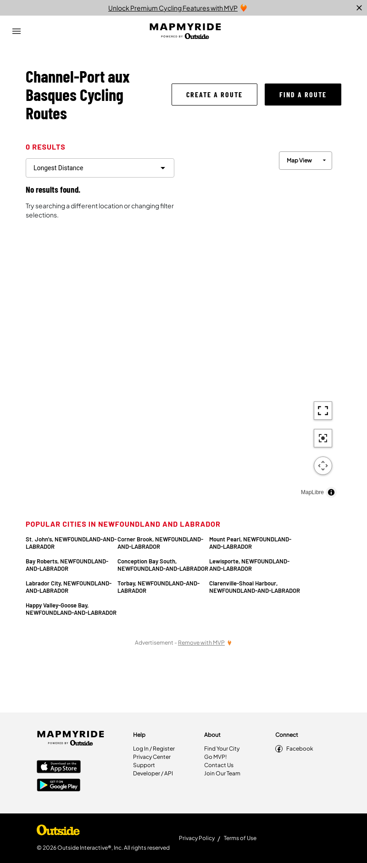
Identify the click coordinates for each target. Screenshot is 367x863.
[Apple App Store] (59, 767)
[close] (359, 8)
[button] (214, 95)
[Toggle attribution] (331, 492)
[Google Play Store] (59, 786)
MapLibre (312, 492)
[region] (261, 322)
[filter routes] (100, 168)
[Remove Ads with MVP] (205, 642)
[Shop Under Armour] (58, 832)
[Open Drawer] (17, 31)
